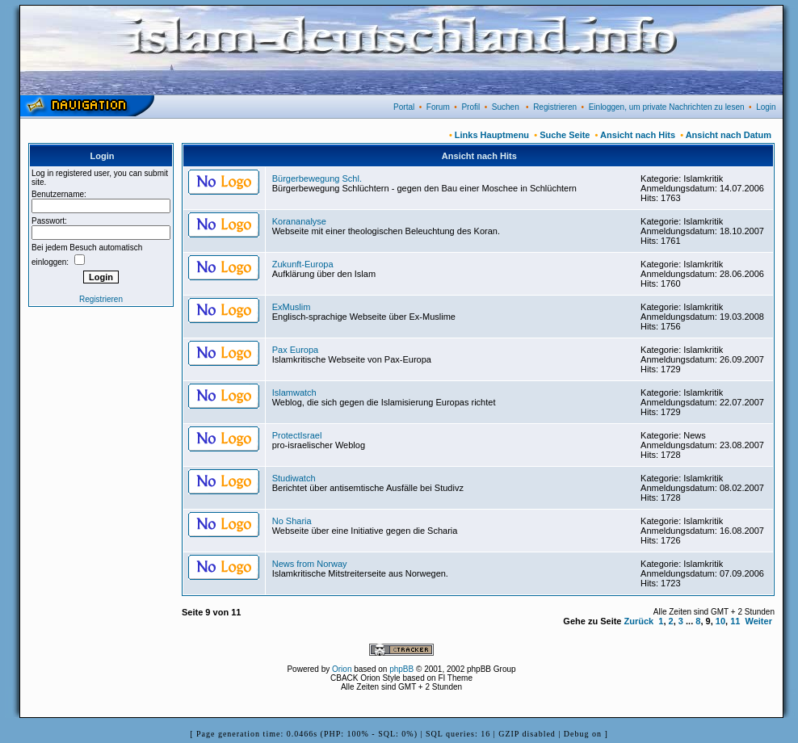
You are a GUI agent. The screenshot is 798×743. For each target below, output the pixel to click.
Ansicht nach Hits (637, 135)
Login (765, 107)
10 (720, 621)
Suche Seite (565, 135)
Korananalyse (299, 221)
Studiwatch (294, 478)
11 (735, 621)
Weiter (759, 621)
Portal (403, 107)
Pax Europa (295, 350)
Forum (438, 107)
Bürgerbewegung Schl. (317, 178)
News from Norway (309, 564)
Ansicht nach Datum (728, 135)
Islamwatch (294, 392)
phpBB (401, 669)
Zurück (639, 621)
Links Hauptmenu (492, 135)
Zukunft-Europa (303, 264)
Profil (470, 107)
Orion (341, 669)
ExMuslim (291, 307)
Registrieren (555, 107)
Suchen (505, 107)
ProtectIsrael (297, 435)
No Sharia (292, 521)
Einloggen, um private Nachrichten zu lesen (667, 107)
